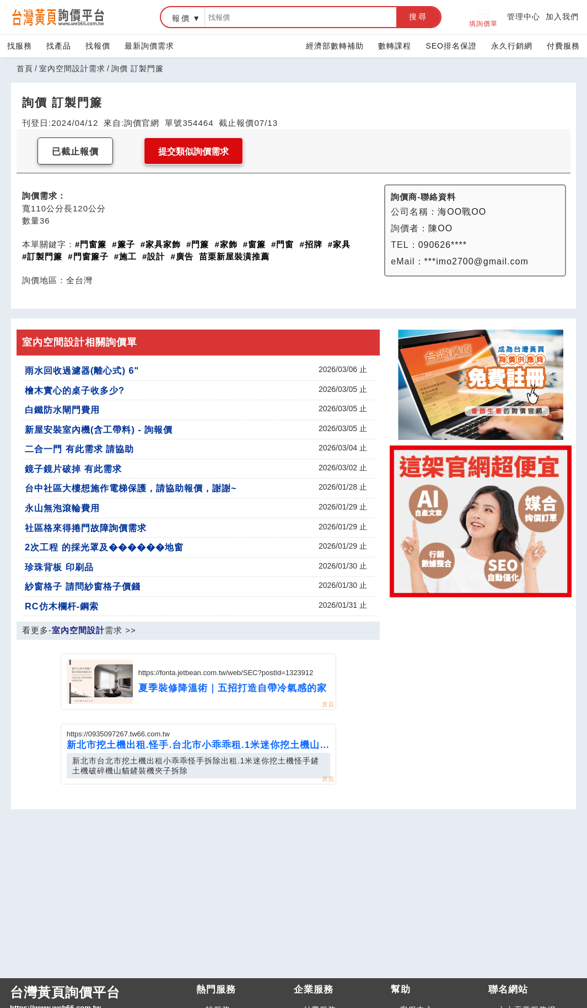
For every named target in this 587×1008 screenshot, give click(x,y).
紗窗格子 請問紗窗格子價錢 (83, 586)
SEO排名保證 (451, 45)
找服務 (19, 45)
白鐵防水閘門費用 (62, 410)
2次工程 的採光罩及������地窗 (104, 547)
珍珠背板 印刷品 (59, 567)
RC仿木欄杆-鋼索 (62, 606)
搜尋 (418, 16)
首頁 (25, 68)
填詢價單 (483, 17)
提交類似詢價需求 (193, 151)
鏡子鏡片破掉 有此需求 (73, 469)
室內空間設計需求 (72, 68)
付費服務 (563, 45)
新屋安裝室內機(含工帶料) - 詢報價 (99, 429)
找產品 (58, 45)
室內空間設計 (78, 630)
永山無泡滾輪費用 (62, 508)
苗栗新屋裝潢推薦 (234, 256)
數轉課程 (394, 45)
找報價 (97, 45)
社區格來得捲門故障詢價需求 (86, 528)
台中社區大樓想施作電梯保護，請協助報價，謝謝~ (131, 488)
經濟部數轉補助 (335, 45)
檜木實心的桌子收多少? (75, 390)
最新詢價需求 (149, 45)
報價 (181, 18)
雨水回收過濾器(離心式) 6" (82, 370)
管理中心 (523, 16)
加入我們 (562, 16)
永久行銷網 (511, 45)
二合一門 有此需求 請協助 (79, 449)
